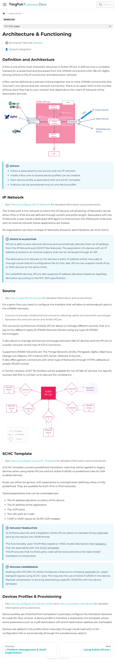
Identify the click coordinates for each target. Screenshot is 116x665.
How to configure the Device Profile (31, 603)
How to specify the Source (26, 298)
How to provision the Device (76, 603)
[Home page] (3, 13)
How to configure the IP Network (30, 204)
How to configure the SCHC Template (33, 460)
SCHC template (49, 547)
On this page (12, 26)
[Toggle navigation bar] (4, 4)
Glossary (38, 42)
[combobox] (105, 4)
